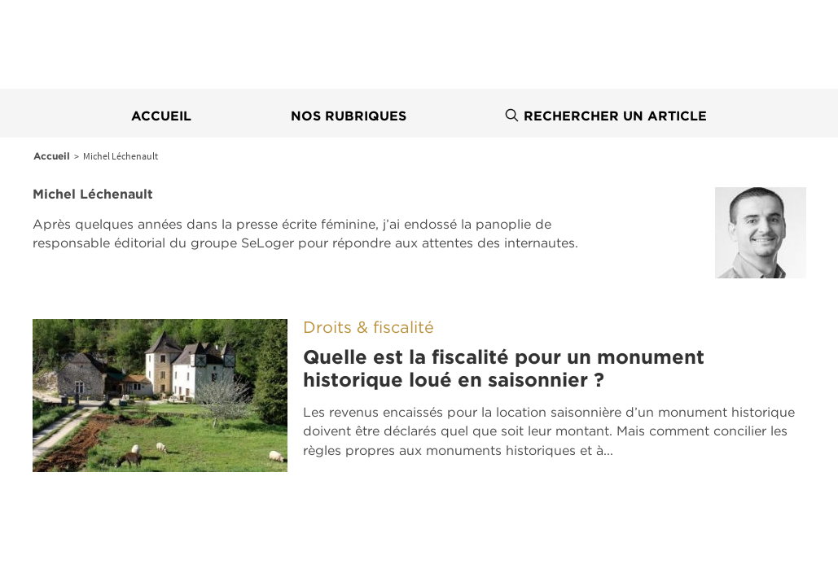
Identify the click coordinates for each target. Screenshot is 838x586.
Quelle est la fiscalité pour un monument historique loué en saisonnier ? (503, 368)
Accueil (161, 115)
